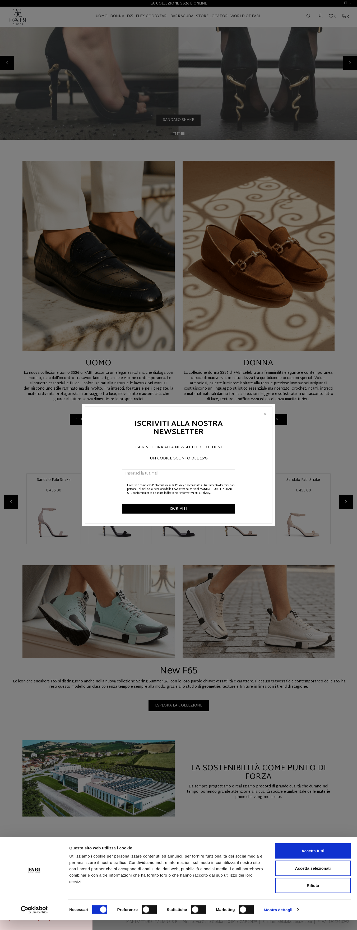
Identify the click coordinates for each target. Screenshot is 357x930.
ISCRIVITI (178, 508)
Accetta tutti (313, 860)
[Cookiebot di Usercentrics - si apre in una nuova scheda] (34, 920)
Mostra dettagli (278, 919)
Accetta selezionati (313, 878)
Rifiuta (313, 895)
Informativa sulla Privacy (169, 485)
